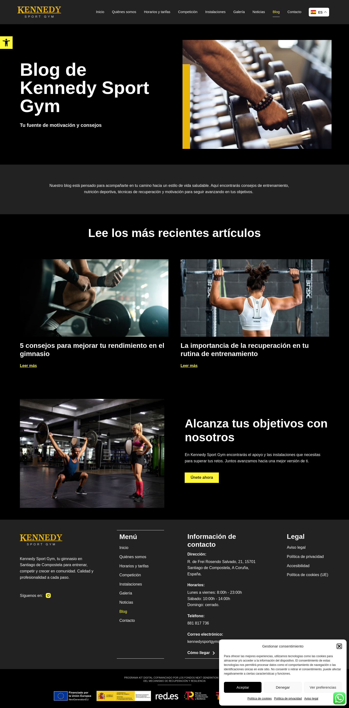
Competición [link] (188, 12)
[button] (339, 646)
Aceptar (243, 687)
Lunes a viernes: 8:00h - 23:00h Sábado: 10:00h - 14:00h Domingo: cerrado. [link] (214, 598)
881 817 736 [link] (198, 623)
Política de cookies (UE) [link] (307, 575)
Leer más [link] (28, 366)
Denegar (283, 687)
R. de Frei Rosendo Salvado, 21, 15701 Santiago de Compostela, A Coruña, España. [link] (221, 568)
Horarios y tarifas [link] (157, 12)
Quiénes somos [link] (124, 12)
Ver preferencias (323, 687)
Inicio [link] (100, 12)
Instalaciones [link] (215, 12)
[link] (6, 42)
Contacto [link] (294, 12)
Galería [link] (239, 12)
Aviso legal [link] (311, 698)
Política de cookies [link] (259, 698)
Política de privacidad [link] (288, 698)
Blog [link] (276, 12)
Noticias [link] (259, 12)
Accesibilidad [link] (298, 566)
